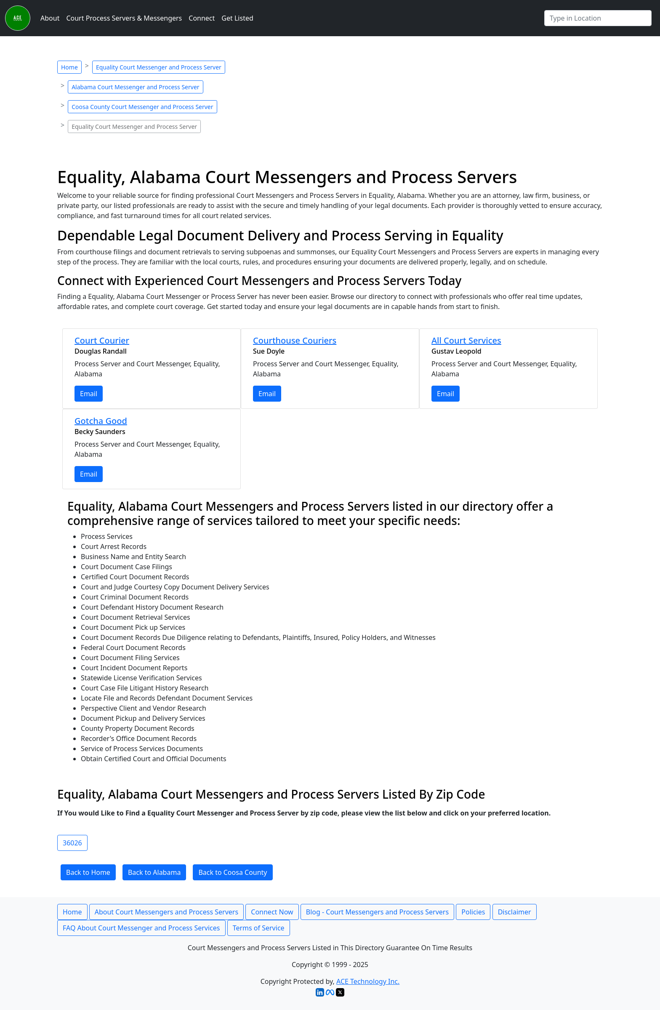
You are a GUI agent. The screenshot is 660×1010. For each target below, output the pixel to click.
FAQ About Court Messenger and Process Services (141, 928)
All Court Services (466, 340)
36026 (72, 842)
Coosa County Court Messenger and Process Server (142, 107)
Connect (202, 18)
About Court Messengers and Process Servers (166, 912)
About (49, 18)
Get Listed (237, 18)
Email (88, 393)
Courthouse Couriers (294, 340)
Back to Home (88, 872)
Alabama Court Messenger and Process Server (135, 87)
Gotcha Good (101, 420)
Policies (473, 912)
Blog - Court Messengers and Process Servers (377, 912)
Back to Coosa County (232, 872)
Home (69, 67)
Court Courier (102, 340)
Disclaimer (514, 912)
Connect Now (272, 912)
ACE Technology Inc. (367, 981)
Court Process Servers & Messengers (124, 18)
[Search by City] (598, 18)
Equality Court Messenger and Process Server (158, 67)
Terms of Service (259, 928)
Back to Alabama (154, 872)
